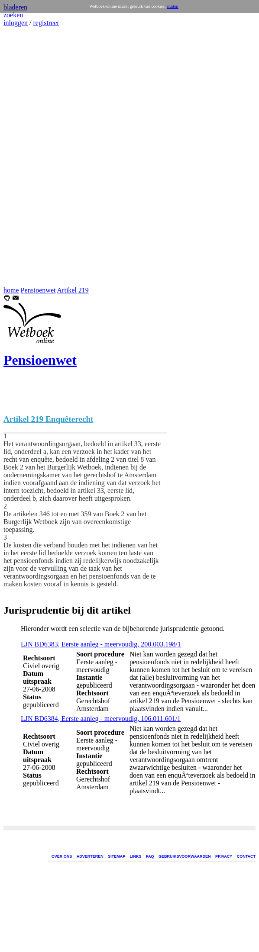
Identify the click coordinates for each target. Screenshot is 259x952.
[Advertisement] (29, 156)
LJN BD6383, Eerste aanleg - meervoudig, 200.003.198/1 (101, 644)
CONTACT (246, 856)
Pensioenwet (38, 290)
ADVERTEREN (90, 856)
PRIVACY (223, 856)
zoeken (13, 15)
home (11, 290)
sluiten (172, 6)
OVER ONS (62, 856)
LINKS (136, 856)
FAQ (150, 856)
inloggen (15, 22)
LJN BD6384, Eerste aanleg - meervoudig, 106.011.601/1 (101, 718)
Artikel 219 (73, 290)
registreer (46, 22)
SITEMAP (116, 856)
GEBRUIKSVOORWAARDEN (184, 856)
